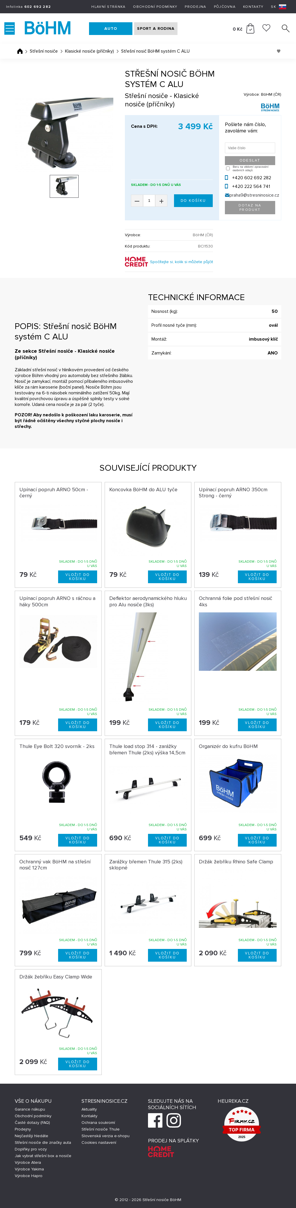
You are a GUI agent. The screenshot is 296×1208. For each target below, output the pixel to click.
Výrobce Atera (28, 1162)
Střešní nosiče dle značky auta (43, 1142)
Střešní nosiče (44, 51)
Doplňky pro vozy (31, 1149)
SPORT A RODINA (156, 28)
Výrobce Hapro (28, 1175)
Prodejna (195, 7)
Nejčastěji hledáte (31, 1135)
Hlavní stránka (108, 7)
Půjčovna (225, 7)
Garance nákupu (30, 1109)
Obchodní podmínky (155, 7)
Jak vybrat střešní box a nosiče (43, 1155)
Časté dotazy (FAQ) (32, 1122)
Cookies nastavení (99, 1142)
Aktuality (89, 1109)
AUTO (110, 28)
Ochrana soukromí (98, 1122)
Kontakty (253, 7)
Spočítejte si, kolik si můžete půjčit (181, 261)
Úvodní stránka (20, 51)
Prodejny (23, 1129)
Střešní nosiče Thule (101, 1129)
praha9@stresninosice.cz (254, 195)
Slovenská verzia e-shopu (106, 1135)
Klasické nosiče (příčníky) (89, 51)
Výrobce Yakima (29, 1169)
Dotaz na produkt (250, 207)
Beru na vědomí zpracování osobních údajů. (251, 168)
